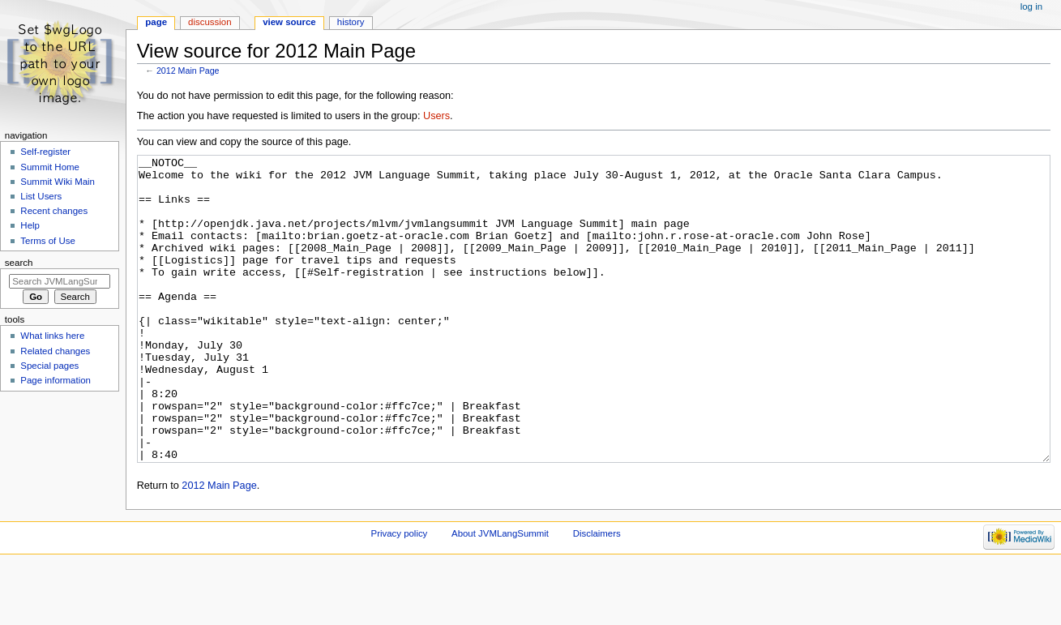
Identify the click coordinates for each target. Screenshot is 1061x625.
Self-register (45, 151)
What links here (52, 335)
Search (19, 263)
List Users (41, 196)
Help (30, 225)
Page (156, 22)
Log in (1031, 6)
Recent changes (54, 211)
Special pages (49, 365)
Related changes (55, 351)
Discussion (209, 22)
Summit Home (49, 167)
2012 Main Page (188, 70)
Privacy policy (399, 594)
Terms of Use (47, 241)
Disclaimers (597, 594)
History (351, 22)
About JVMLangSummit (500, 594)
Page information (55, 380)
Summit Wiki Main (57, 181)
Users (436, 116)
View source (289, 22)
